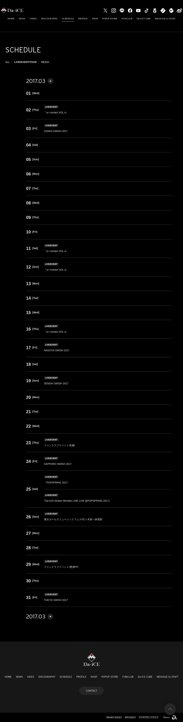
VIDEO (33, 18)
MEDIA (45, 62)
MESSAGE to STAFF (165, 18)
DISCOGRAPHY (49, 18)
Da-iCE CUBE (144, 18)
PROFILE (83, 18)
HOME (11, 18)
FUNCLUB (127, 18)
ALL (7, 62)
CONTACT (91, 690)
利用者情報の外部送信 (148, 717)
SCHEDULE (68, 18)
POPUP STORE (109, 18)
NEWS (22, 18)
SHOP (95, 18)
